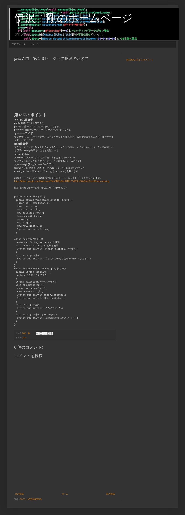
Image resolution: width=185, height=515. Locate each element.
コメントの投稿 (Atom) (31, 499)
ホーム (35, 44)
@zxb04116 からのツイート (139, 60)
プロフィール (18, 44)
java (24, 337)
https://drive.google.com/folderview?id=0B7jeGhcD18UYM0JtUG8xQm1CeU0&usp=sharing (61, 181)
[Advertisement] (65, 463)
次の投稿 (19, 494)
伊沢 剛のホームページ (73, 18)
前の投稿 (110, 494)
